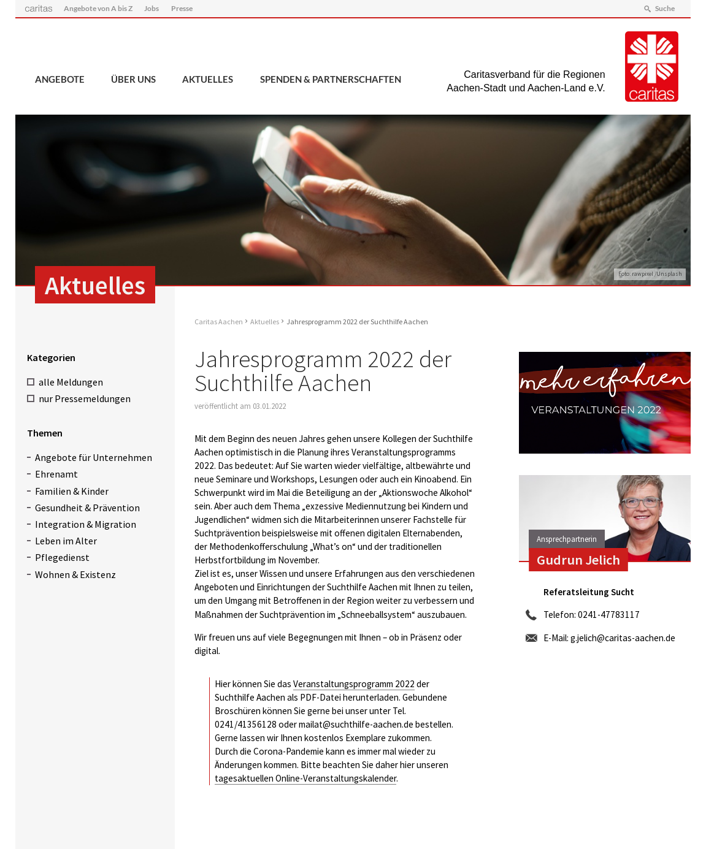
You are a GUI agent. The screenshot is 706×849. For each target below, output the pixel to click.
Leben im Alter (66, 541)
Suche (665, 8)
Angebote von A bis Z (98, 8)
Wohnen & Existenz (75, 574)
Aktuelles (207, 79)
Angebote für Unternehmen (93, 457)
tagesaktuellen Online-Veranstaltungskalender (305, 778)
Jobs (151, 8)
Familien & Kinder (72, 491)
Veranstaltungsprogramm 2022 (354, 684)
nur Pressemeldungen (85, 398)
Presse (182, 8)
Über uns (133, 79)
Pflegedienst (62, 557)
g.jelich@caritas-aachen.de (622, 638)
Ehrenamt (56, 474)
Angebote (60, 79)
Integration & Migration (85, 524)
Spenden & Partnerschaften (330, 79)
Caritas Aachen (218, 321)
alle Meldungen (71, 382)
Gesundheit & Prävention (87, 507)
